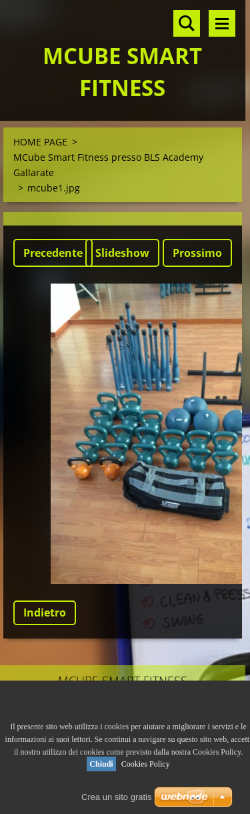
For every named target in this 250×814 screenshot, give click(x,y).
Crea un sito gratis (116, 797)
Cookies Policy (145, 764)
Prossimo (197, 253)
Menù (222, 23)
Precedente (53, 253)
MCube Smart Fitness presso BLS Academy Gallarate (108, 165)
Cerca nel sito (186, 23)
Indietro (44, 612)
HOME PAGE (40, 141)
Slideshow (122, 253)
